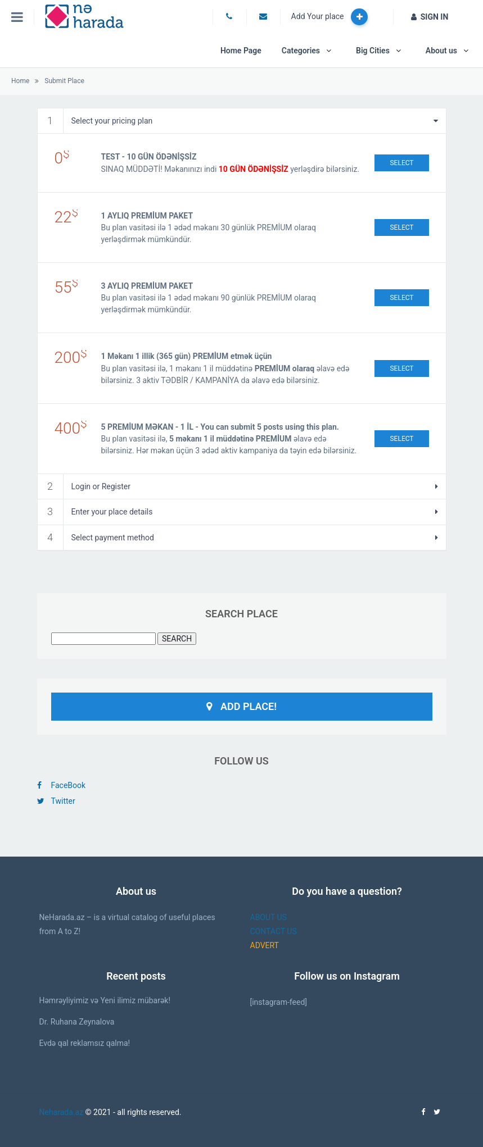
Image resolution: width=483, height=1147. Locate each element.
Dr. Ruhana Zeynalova (77, 1021)
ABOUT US (268, 917)
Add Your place (329, 16)
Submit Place (64, 81)
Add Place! (241, 706)
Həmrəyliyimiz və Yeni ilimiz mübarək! (105, 1000)
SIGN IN (430, 16)
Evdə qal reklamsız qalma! (84, 1043)
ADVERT (264, 945)
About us (441, 50)
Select (401, 163)
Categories (301, 50)
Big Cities (373, 50)
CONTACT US (273, 931)
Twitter (56, 800)
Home (20, 81)
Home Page (240, 50)
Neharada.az (61, 1112)
